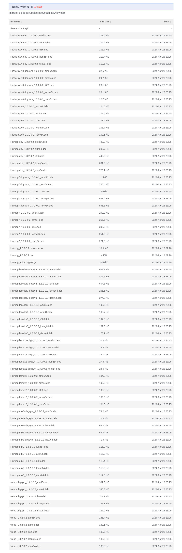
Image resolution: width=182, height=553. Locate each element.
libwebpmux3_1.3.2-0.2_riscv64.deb (29, 475)
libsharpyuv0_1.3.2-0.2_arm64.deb (29, 113)
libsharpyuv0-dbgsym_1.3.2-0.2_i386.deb (32, 85)
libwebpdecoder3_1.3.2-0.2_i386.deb (30, 319)
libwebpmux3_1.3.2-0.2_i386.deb (28, 461)
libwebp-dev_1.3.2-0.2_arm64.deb (28, 149)
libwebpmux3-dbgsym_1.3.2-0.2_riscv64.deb (34, 439)
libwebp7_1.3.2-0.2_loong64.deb (28, 234)
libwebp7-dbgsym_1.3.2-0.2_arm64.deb (31, 184)
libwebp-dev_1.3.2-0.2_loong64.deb (29, 163)
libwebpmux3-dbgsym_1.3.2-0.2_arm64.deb (34, 418)
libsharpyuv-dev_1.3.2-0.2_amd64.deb (31, 35)
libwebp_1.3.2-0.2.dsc (22, 255)
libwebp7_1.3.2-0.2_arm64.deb (27, 220)
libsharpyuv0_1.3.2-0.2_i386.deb (28, 120)
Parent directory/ (19, 28)
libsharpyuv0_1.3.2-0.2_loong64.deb (30, 127)
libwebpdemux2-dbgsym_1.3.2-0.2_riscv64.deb (35, 368)
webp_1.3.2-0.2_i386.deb (24, 532)
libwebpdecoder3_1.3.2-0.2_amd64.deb (31, 305)
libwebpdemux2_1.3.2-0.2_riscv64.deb (31, 404)
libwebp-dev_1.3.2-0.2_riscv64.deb (29, 170)
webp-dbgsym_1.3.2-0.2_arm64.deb (30, 489)
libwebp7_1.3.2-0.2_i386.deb (26, 227)
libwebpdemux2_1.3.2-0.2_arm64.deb (30, 383)
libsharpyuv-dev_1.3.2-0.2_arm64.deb (30, 42)
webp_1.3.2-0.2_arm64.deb (25, 524)
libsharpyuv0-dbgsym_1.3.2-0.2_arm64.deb (33, 78)
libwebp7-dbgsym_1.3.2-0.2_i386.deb (30, 191)
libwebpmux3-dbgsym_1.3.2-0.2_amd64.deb (34, 411)
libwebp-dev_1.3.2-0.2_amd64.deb (29, 142)
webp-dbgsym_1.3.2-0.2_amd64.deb (30, 482)
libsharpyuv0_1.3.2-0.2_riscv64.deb (29, 134)
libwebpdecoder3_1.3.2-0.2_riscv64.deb (32, 333)
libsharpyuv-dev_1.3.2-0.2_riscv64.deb (31, 64)
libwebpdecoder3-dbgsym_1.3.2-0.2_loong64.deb (37, 290)
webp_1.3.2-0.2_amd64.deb (25, 517)
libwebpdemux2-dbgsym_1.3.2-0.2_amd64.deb (35, 340)
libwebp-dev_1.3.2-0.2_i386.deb (27, 156)
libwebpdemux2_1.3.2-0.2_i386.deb (29, 390)
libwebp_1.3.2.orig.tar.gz (23, 262)
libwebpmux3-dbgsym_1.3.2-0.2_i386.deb (33, 425)
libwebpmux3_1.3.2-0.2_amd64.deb (29, 446)
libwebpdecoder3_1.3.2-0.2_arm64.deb (31, 312)
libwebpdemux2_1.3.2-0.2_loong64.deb (31, 397)
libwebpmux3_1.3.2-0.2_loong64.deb (30, 468)
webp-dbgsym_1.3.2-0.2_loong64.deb (30, 503)
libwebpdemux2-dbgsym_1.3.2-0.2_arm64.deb (35, 347)
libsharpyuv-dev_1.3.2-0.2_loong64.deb (31, 56)
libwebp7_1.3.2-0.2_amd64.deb (27, 212)
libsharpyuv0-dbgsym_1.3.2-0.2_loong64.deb (34, 92)
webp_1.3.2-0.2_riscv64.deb (25, 546)
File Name (15, 21)
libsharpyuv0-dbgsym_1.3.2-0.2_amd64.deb (34, 71)
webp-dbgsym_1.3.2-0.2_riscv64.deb (30, 510)
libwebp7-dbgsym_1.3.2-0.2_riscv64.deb (32, 205)
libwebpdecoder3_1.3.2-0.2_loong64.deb (32, 326)
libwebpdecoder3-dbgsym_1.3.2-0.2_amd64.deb (36, 269)
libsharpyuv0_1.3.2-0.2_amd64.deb (29, 106)
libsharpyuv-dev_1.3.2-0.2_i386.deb (29, 49)
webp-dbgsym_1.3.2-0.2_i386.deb (28, 496)
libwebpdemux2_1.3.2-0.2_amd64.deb (31, 376)
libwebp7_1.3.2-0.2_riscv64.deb (27, 241)
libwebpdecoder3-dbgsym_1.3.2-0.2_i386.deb (35, 283)
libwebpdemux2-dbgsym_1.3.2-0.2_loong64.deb (36, 361)
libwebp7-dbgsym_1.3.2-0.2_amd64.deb (32, 177)
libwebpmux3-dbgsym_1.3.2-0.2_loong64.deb (34, 432)
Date (166, 21)
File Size (104, 21)
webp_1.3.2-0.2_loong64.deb (26, 539)
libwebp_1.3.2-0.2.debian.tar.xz (27, 248)
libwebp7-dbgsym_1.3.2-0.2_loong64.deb (32, 198)
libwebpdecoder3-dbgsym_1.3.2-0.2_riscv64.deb (36, 298)
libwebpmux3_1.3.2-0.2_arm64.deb (29, 454)
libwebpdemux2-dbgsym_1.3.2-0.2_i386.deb (34, 354)
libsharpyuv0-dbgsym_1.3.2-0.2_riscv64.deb (34, 99)
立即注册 (38, 7)
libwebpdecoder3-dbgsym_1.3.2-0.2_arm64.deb (36, 276)
